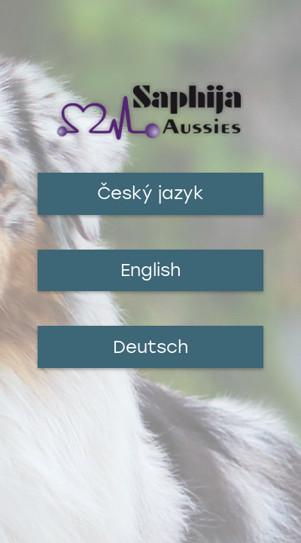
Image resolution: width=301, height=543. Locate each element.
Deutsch (150, 346)
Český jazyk (150, 193)
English (150, 270)
